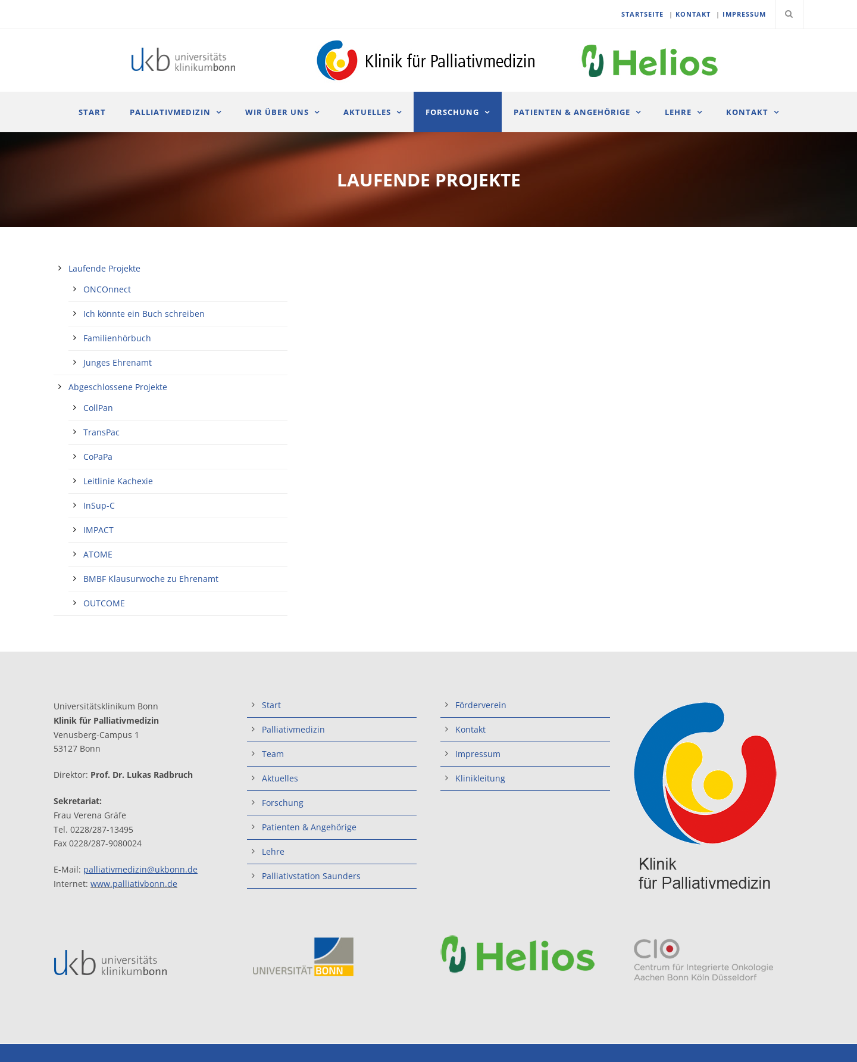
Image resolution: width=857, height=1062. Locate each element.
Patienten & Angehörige (572, 112)
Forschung (452, 112)
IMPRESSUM (744, 14)
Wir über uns (277, 112)
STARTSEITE (642, 14)
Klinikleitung (480, 778)
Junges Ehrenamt (117, 362)
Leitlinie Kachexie (118, 481)
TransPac (101, 432)
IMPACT (98, 529)
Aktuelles (367, 112)
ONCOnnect (107, 289)
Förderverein (480, 705)
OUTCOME (104, 603)
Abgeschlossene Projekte (117, 387)
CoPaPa (97, 456)
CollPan (98, 407)
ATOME (97, 554)
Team (273, 753)
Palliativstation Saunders (311, 876)
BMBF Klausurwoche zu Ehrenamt (150, 578)
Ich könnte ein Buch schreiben (144, 313)
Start (92, 112)
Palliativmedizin (170, 112)
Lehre (678, 112)
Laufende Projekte (104, 268)
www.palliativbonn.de (133, 883)
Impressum (478, 753)
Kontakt (747, 112)
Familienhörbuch (117, 338)
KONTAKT (693, 14)
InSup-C (99, 505)
